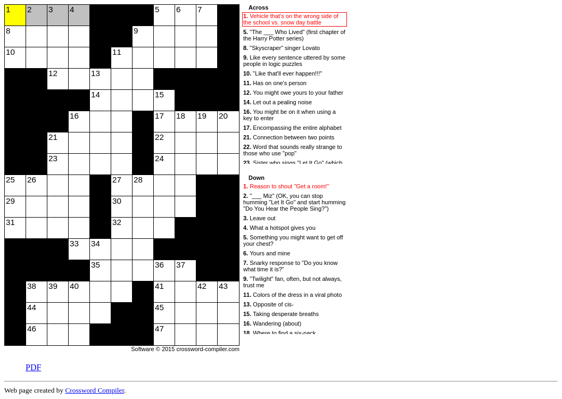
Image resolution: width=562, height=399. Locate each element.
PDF (33, 367)
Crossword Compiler (94, 390)
